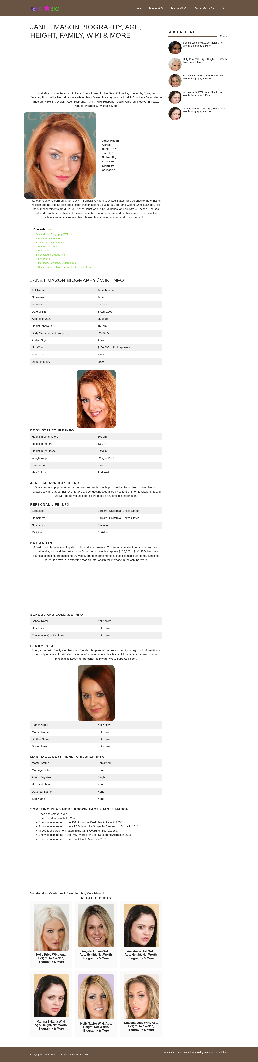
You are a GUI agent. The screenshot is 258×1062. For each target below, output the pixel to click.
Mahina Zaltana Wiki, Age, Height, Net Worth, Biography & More (51, 1025)
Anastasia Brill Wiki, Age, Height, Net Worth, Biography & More (141, 955)
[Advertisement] (96, 68)
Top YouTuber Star (205, 8)
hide (50, 229)
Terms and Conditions (216, 1052)
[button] (223, 8)
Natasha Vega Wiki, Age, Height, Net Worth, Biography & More (141, 1026)
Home (139, 8)
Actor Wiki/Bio (156, 8)
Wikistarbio (98, 893)
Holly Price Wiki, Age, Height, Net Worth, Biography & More (51, 958)
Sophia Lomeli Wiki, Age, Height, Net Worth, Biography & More (203, 44)
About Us (169, 1052)
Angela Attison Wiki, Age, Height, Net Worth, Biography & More (96, 955)
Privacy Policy (195, 1052)
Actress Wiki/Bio (179, 8)
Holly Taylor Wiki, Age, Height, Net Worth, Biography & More (96, 1027)
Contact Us (181, 1052)
